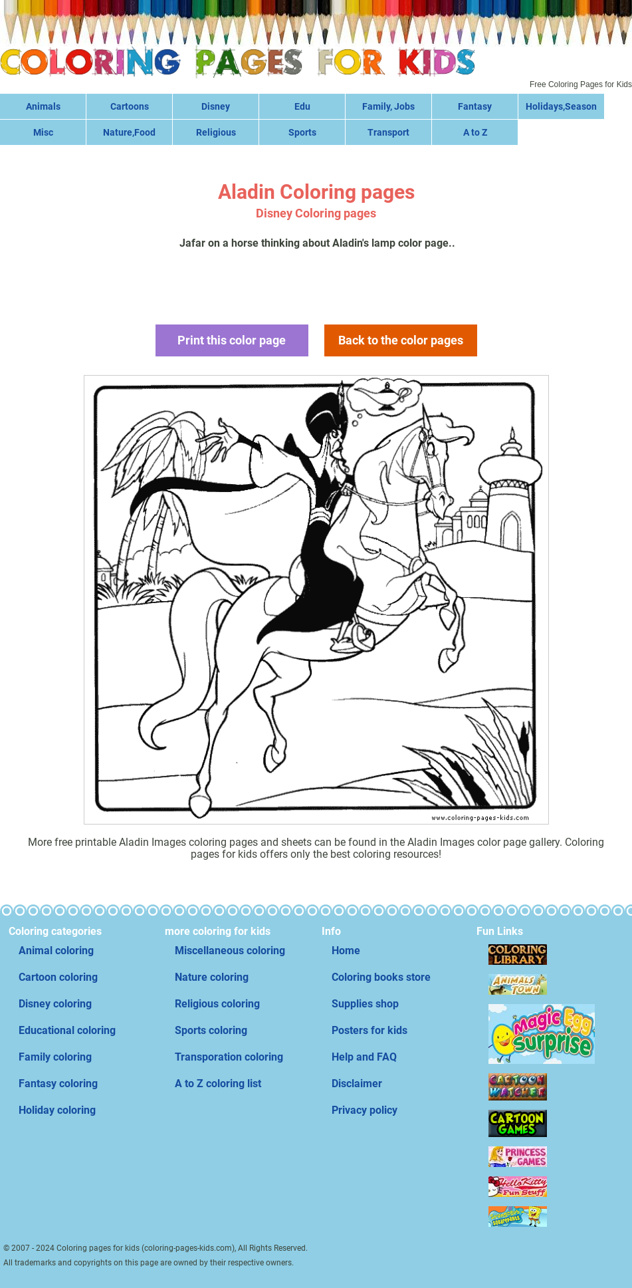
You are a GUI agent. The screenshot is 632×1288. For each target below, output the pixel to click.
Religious (216, 132)
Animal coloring (56, 950)
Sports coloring (211, 1030)
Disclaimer (357, 1083)
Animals (43, 106)
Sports (302, 132)
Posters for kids (369, 1030)
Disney (215, 106)
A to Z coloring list (218, 1083)
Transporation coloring (229, 1057)
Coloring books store (381, 977)
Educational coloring (67, 1030)
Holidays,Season (561, 106)
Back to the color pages (400, 340)
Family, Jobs (388, 106)
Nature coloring (212, 977)
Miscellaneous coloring (230, 950)
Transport (388, 132)
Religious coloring (217, 1003)
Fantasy (475, 106)
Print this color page (231, 340)
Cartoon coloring (58, 977)
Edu (302, 106)
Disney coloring (55, 1003)
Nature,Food (129, 132)
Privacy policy (364, 1110)
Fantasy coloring (58, 1083)
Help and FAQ (364, 1057)
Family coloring (55, 1057)
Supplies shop (365, 1003)
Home (346, 950)
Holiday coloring (57, 1110)
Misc (43, 132)
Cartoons (129, 106)
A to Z (475, 132)
